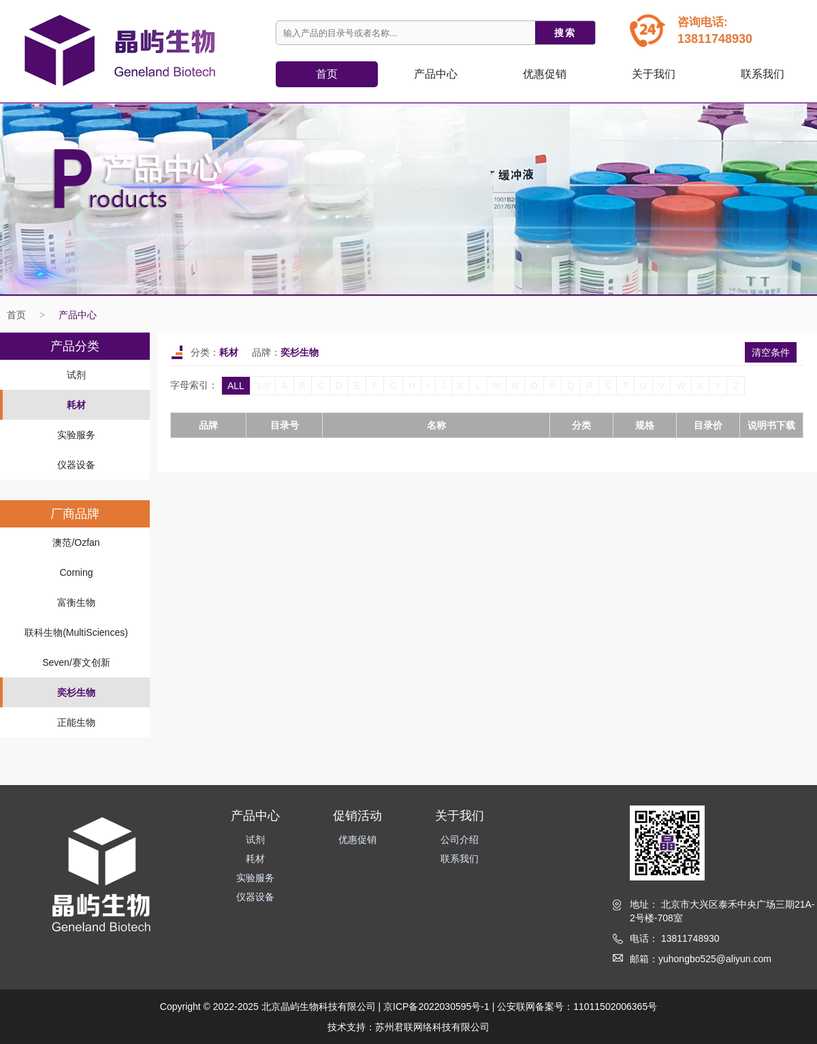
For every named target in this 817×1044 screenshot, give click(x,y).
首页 (327, 74)
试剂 (76, 374)
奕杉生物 (76, 692)
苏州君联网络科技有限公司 (432, 1027)
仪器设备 (76, 464)
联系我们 (762, 74)
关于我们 (653, 74)
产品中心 (78, 314)
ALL (235, 385)
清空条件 (771, 352)
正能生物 (76, 722)
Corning (76, 572)
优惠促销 (544, 74)
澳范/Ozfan (75, 542)
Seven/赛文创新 (76, 662)
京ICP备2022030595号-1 (436, 1006)
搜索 (565, 32)
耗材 (76, 404)
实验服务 (76, 434)
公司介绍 (459, 839)
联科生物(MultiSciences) (76, 632)
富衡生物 (76, 602)
